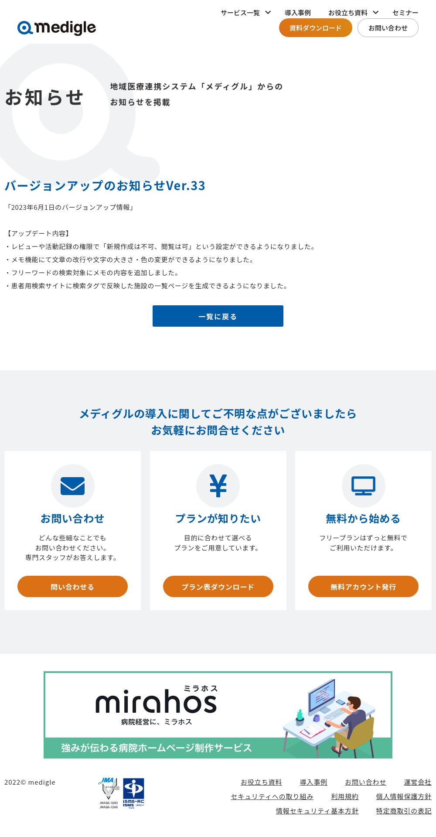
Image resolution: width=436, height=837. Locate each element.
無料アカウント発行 (363, 588)
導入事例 (298, 12)
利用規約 (345, 799)
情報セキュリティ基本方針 (317, 813)
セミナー (405, 12)
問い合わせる (72, 588)
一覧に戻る (218, 317)
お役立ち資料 (261, 784)
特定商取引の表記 (404, 813)
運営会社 (418, 784)
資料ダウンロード (316, 27)
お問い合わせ (388, 27)
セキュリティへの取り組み (272, 799)
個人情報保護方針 (404, 799)
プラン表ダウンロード (218, 588)
